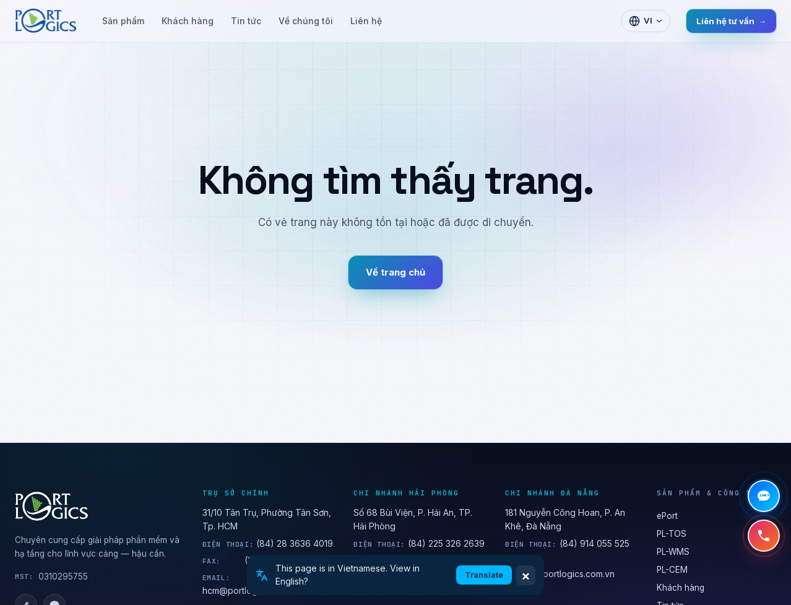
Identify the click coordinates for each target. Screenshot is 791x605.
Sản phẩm (123, 20)
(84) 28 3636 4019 (294, 543)
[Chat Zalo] (764, 496)
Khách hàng (188, 20)
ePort (667, 516)
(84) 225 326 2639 (446, 543)
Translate (484, 575)
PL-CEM (672, 570)
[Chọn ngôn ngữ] (645, 21)
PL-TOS (671, 534)
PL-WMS (673, 552)
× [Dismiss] (525, 575)
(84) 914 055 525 (594, 543)
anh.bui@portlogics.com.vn (560, 573)
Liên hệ (366, 20)
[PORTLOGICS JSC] (99, 506)
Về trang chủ (395, 272)
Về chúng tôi (306, 20)
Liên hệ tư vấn (731, 21)
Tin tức (246, 20)
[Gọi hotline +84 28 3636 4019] (764, 536)
